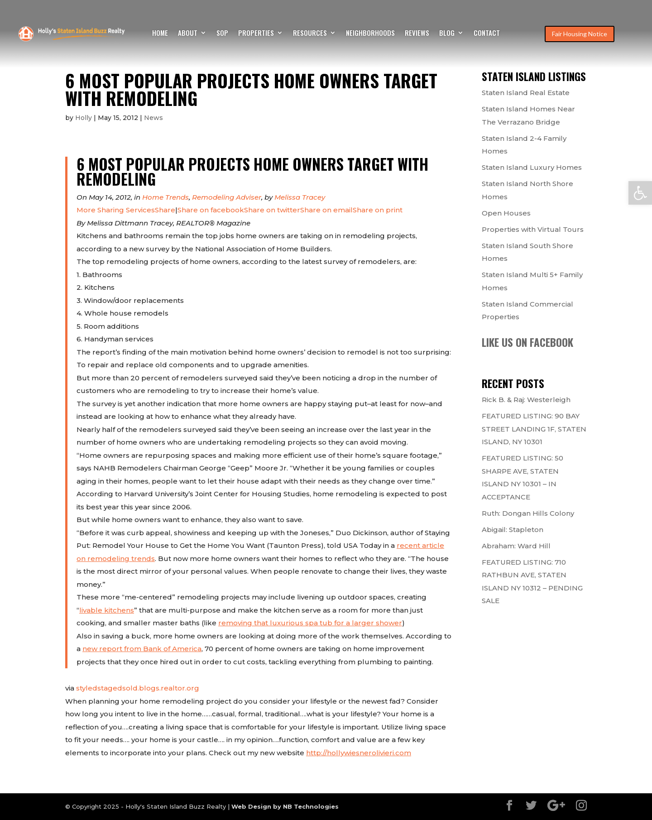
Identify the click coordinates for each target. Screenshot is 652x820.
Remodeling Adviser (226, 197)
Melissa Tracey (299, 197)
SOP (222, 33)
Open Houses (506, 213)
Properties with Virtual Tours (533, 229)
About (187, 33)
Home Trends (165, 197)
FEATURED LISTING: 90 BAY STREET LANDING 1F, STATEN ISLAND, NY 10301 (534, 429)
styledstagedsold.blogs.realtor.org (137, 688)
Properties (256, 33)
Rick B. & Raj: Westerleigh (526, 399)
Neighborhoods (370, 33)
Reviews (417, 33)
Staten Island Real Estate (526, 92)
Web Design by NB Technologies (285, 806)
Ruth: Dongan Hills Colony (528, 513)
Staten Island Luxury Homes (532, 167)
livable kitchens (106, 610)
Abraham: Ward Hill (516, 546)
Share (126, 210)
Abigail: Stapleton (512, 529)
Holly (83, 118)
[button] (640, 193)
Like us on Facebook (527, 342)
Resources (310, 33)
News (153, 118)
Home (160, 33)
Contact (487, 33)
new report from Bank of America (141, 648)
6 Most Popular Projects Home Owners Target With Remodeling (252, 171)
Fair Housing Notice (579, 34)
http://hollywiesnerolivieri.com (358, 752)
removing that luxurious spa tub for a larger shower (310, 623)
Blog (447, 33)
